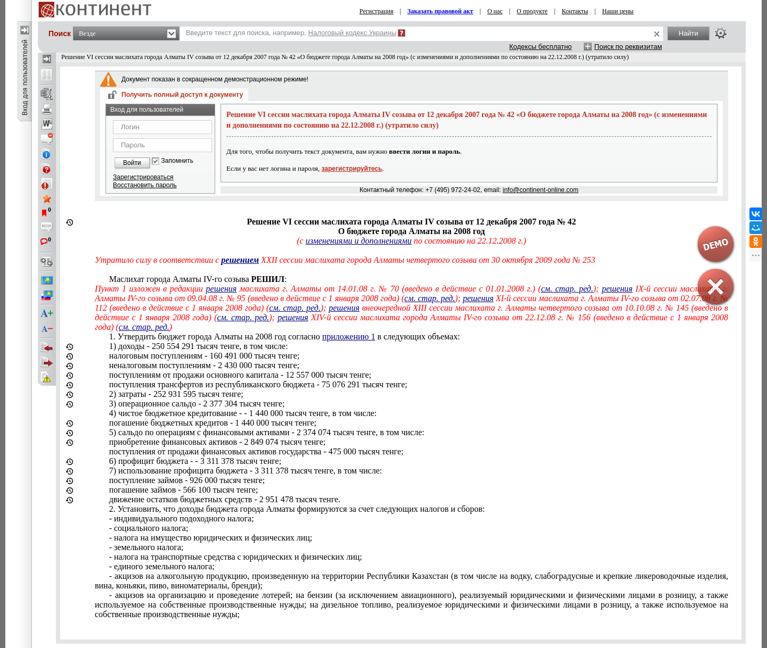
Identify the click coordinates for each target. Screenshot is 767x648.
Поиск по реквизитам (628, 47)
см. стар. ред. (567, 288)
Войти (132, 163)
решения (221, 288)
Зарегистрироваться (143, 177)
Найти (688, 33)
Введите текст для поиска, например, (291, 33)
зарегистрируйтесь (352, 168)
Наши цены (618, 11)
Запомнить (177, 160)
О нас (495, 11)
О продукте (532, 11)
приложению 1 (349, 336)
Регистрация (377, 11)
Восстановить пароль (145, 185)
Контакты (575, 11)
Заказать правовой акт (440, 11)
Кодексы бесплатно (540, 47)
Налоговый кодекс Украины (352, 33)
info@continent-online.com (540, 190)
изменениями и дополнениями (359, 240)
